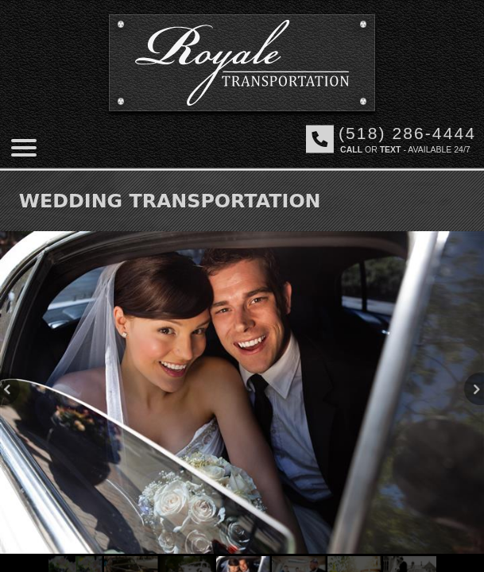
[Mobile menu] (24, 148)
